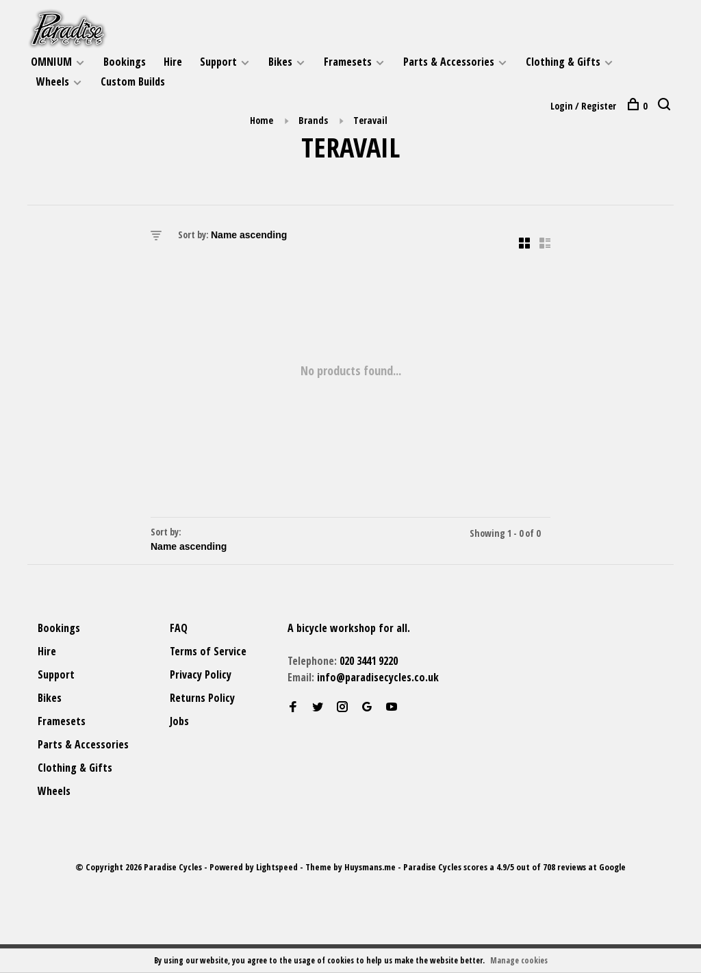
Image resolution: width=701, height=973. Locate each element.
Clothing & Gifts (563, 61)
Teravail (370, 120)
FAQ (179, 627)
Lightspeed (277, 867)
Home (261, 120)
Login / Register (583, 105)
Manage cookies (519, 960)
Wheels (52, 81)
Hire (173, 61)
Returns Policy (202, 697)
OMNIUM (51, 61)
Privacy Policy (200, 674)
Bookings (124, 61)
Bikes (280, 61)
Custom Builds (133, 81)
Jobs (179, 721)
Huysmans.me (371, 867)
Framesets (348, 61)
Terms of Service (208, 651)
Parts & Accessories (448, 61)
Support (218, 61)
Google (612, 867)
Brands (313, 120)
